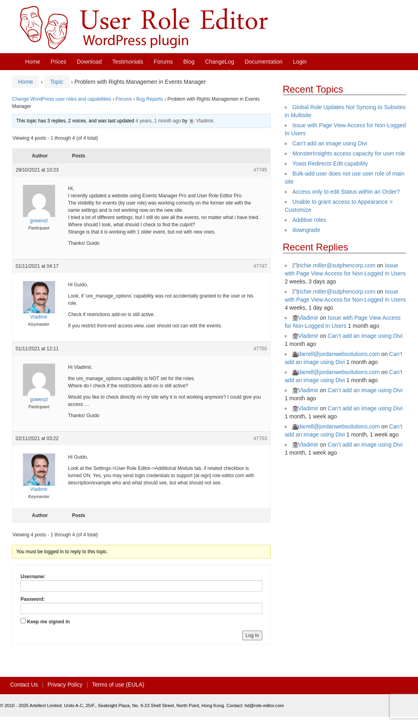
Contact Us (24, 684)
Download (89, 61)
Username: (33, 576)
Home (32, 61)
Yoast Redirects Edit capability (330, 163)
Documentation (263, 61)
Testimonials (127, 61)
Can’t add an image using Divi (329, 143)
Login (300, 61)
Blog (189, 61)
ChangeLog (219, 61)
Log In (252, 635)
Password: (33, 599)
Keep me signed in (48, 622)
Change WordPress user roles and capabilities (61, 99)
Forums (163, 61)
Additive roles (309, 220)
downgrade (306, 230)
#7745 (260, 170)
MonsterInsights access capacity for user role (348, 153)
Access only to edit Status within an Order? (346, 191)
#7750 (260, 349)
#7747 (260, 266)
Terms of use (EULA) (118, 684)
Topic (57, 82)
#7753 (260, 438)
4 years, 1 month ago (158, 121)
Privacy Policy (64, 684)
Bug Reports (149, 99)
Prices (58, 61)
